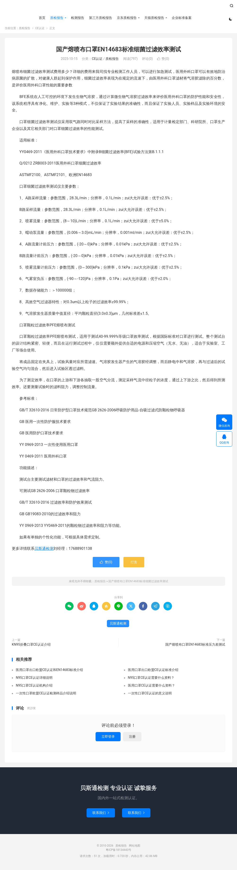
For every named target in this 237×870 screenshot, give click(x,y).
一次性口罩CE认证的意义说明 (150, 695)
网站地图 (134, 848)
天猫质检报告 (153, 18)
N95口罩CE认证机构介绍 (34, 688)
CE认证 (39, 30)
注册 (132, 739)
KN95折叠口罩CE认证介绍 (31, 647)
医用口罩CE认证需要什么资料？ (151, 688)
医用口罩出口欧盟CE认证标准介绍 (153, 672)
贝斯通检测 (44, 551)
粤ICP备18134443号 (119, 852)
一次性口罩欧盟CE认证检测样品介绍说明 (46, 695)
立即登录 (108, 739)
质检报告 (118, 7)
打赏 (134, 564)
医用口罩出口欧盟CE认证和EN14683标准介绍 (49, 672)
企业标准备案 (181, 18)
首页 (41, 18)
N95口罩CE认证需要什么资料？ (151, 680)
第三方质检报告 (99, 18)
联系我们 (100, 815)
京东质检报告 (126, 18)
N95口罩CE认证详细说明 (34, 680)
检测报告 (76, 18)
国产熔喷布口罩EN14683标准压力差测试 (195, 647)
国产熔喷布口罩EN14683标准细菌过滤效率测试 (118, 51)
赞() (163, 61)
